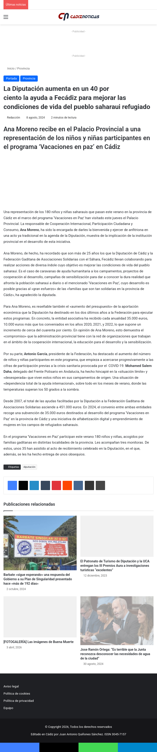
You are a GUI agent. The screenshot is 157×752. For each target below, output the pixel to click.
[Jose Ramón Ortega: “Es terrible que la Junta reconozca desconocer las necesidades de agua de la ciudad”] (117, 620)
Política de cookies (16, 693)
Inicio (8, 68)
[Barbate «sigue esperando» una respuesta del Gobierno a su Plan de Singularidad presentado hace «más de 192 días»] (40, 543)
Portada (11, 78)
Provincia (23, 68)
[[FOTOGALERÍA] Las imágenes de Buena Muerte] (40, 616)
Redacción (13, 117)
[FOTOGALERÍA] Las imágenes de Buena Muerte (38, 642)
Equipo (8, 708)
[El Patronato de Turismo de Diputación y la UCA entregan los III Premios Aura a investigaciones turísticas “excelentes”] (117, 536)
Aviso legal (11, 686)
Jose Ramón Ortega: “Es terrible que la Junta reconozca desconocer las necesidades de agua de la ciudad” (115, 654)
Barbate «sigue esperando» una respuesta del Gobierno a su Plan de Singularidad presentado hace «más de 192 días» (37, 579)
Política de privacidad (18, 701)
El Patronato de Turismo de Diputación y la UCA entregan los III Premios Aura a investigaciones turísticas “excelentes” (115, 565)
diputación (29, 466)
